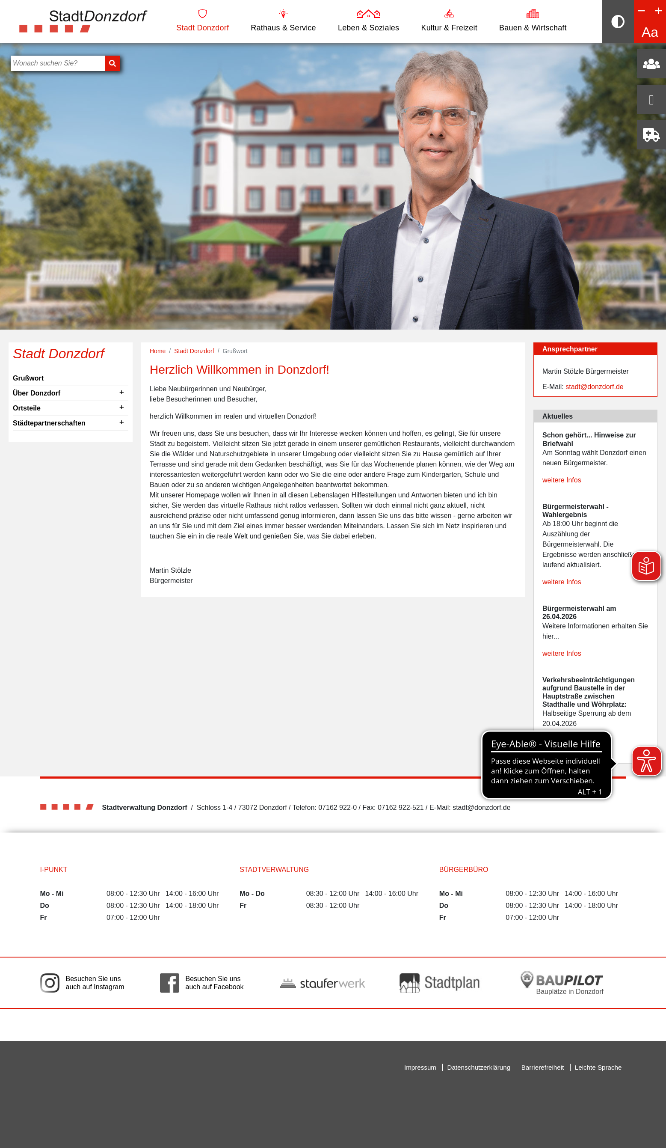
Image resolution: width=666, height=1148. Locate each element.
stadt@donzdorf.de (594, 386)
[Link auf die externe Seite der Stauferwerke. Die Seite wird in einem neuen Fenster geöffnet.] (322, 983)
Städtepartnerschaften (49, 423)
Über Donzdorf (36, 393)
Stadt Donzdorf (202, 20)
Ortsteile (27, 408)
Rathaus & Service (283, 20)
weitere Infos (561, 480)
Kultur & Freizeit (449, 20)
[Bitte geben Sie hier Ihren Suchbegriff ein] (58, 63)
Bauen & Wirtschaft (533, 20)
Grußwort (28, 378)
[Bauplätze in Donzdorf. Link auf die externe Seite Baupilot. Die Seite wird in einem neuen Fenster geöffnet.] (562, 982)
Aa (650, 32)
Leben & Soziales (368, 20)
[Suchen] (112, 63)
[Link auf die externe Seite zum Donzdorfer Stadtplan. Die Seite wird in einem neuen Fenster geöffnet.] (442, 983)
